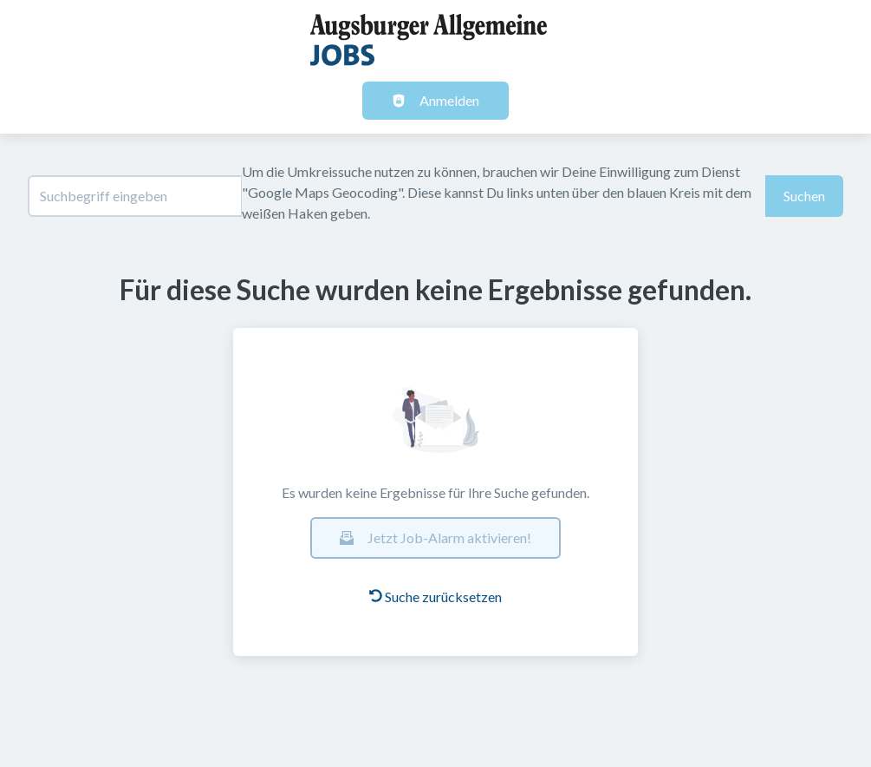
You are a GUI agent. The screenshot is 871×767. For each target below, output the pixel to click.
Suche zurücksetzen (435, 596)
